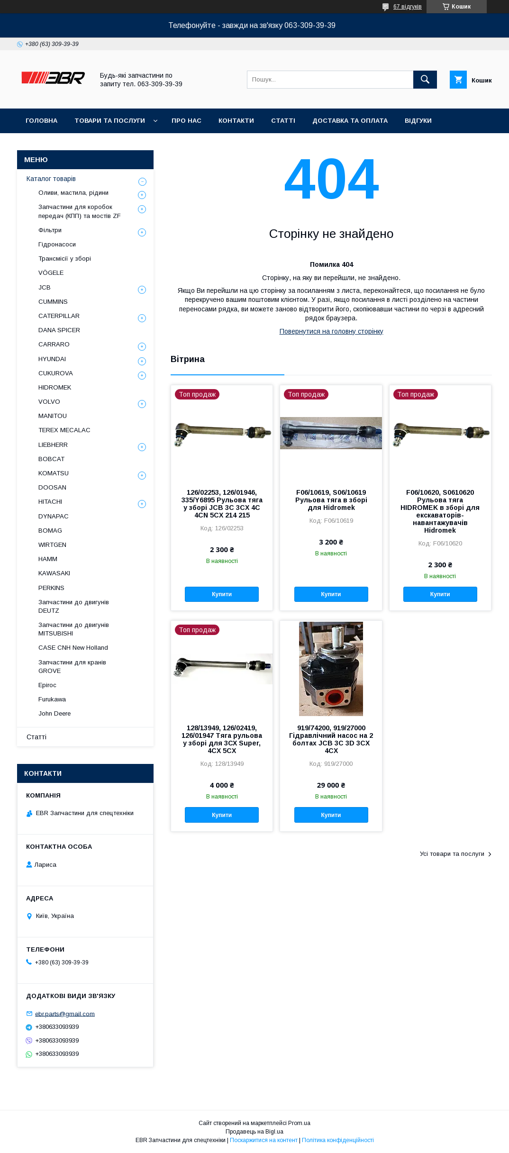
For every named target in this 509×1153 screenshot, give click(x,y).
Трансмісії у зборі (64, 258)
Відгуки (418, 120)
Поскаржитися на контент (264, 1140)
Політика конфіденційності (338, 1140)
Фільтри (50, 230)
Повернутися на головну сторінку (331, 331)
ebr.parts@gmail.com (65, 1013)
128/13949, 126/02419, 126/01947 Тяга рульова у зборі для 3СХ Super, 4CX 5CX (222, 739)
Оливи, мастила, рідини (73, 192)
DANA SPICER (59, 330)
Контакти (236, 120)
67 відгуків (407, 6)
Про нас (186, 120)
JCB (44, 287)
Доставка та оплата (350, 120)
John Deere (54, 713)
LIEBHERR (53, 444)
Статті (283, 120)
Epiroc (47, 685)
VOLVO (49, 401)
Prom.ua (299, 1123)
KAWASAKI (54, 573)
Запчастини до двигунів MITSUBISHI (73, 629)
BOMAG (50, 530)
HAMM (47, 559)
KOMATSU (53, 473)
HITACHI (50, 501)
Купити (222, 594)
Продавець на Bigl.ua (254, 1131)
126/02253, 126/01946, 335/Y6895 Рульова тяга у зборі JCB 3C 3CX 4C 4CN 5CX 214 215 (222, 504)
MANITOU (52, 415)
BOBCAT (51, 459)
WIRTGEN (52, 544)
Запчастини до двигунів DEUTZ (73, 606)
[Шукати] (425, 80)
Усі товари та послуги (452, 853)
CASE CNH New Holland (73, 647)
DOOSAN (52, 487)
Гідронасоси (57, 244)
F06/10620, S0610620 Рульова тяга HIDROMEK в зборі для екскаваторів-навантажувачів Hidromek (440, 511)
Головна (41, 120)
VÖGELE (51, 272)
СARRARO (54, 344)
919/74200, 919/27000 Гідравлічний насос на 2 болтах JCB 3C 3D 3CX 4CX (331, 739)
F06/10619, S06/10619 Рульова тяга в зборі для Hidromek (331, 500)
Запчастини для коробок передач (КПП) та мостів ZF (79, 211)
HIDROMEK (54, 387)
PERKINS (51, 587)
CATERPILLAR (59, 315)
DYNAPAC (53, 516)
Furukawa (52, 699)
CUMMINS (53, 301)
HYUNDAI (52, 359)
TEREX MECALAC (64, 430)
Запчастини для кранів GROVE (72, 666)
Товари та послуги (109, 120)
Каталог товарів (51, 178)
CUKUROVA (55, 373)
